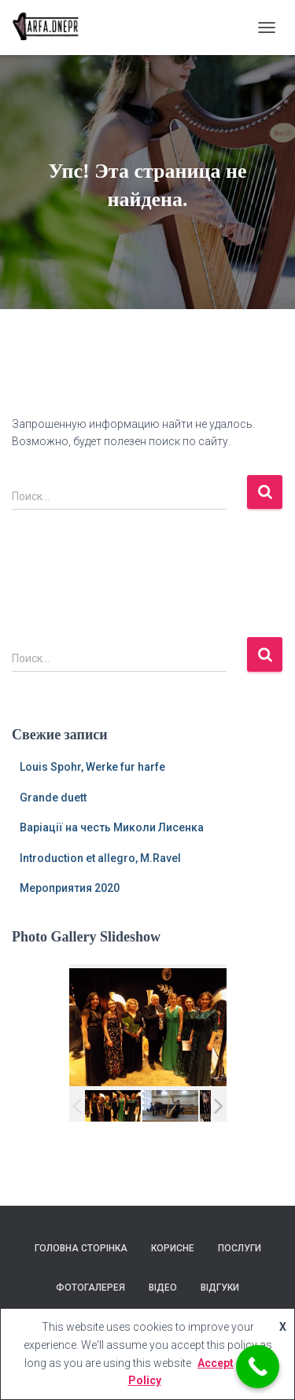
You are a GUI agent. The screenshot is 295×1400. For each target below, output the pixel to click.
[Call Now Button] (257, 1366)
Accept (215, 1363)
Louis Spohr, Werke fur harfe (92, 767)
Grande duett (53, 797)
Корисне (172, 1248)
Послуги (239, 1248)
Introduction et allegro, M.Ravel (100, 858)
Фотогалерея (90, 1287)
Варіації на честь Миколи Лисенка (112, 827)
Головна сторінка (81, 1248)
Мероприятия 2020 (70, 888)
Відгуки (220, 1287)
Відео (163, 1287)
